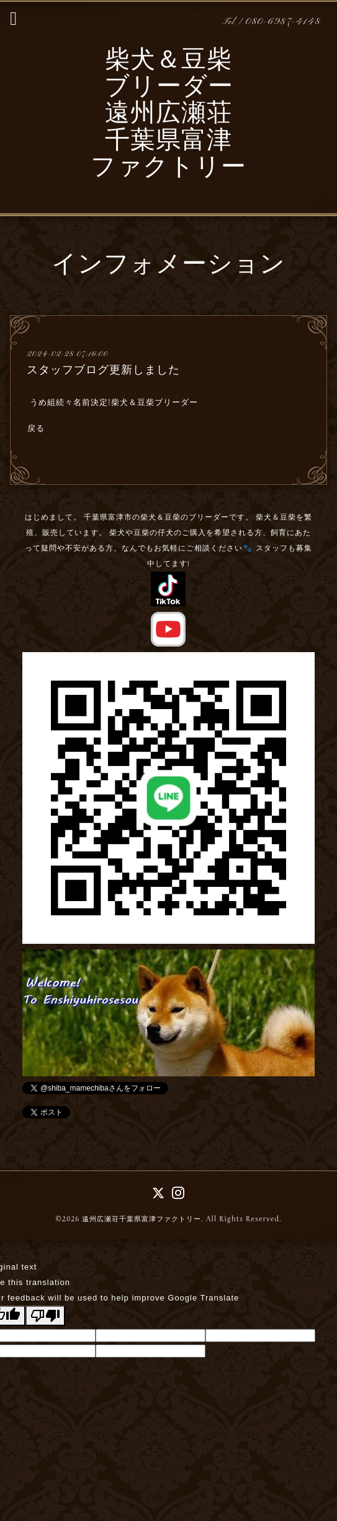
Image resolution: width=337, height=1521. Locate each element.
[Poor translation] (45, 1315)
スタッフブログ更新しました (103, 370)
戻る (36, 429)
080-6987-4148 (283, 22)
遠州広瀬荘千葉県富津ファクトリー (141, 1219)
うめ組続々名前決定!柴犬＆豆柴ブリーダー (114, 402)
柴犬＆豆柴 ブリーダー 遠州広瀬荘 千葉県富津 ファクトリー (168, 115)
